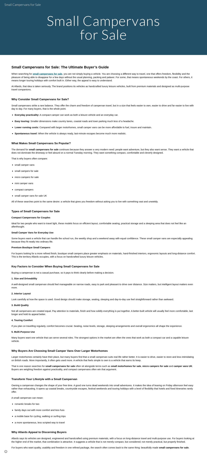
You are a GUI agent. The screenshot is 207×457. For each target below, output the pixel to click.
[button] (6, 451)
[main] (103, 27)
